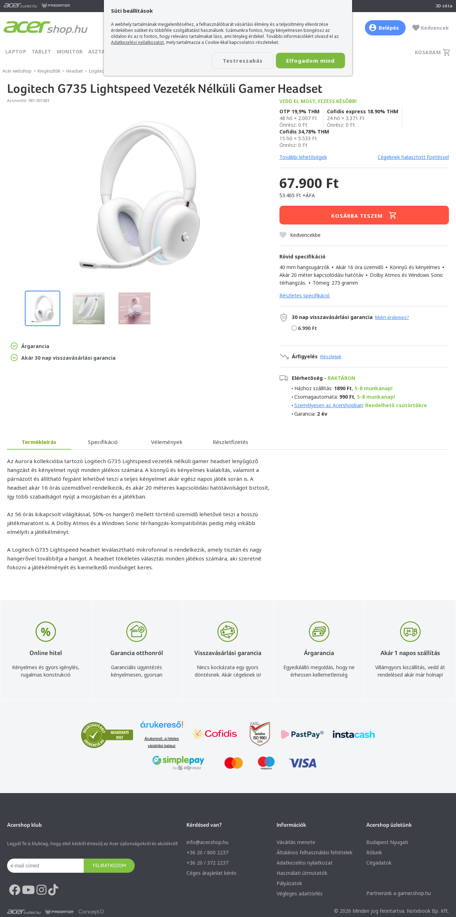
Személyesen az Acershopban (328, 405)
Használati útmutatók (302, 873)
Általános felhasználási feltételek (314, 852)
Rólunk (374, 852)
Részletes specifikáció (304, 295)
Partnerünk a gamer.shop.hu (398, 893)
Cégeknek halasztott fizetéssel (413, 157)
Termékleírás (39, 441)
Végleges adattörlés (300, 893)
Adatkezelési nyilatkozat (305, 862)
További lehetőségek (303, 157)
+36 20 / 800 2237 (207, 852)
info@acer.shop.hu (207, 842)
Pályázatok (289, 883)
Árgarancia (30, 345)
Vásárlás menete (296, 842)
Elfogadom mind (310, 60)
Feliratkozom (109, 865)
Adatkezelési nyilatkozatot (137, 42)
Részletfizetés (230, 441)
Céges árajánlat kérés (212, 873)
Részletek (330, 356)
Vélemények (167, 441)
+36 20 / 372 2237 (207, 862)
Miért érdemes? (392, 317)
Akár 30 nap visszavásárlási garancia (63, 357)
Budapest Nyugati (387, 842)
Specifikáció (103, 441)
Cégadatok (378, 862)
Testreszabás (241, 60)
